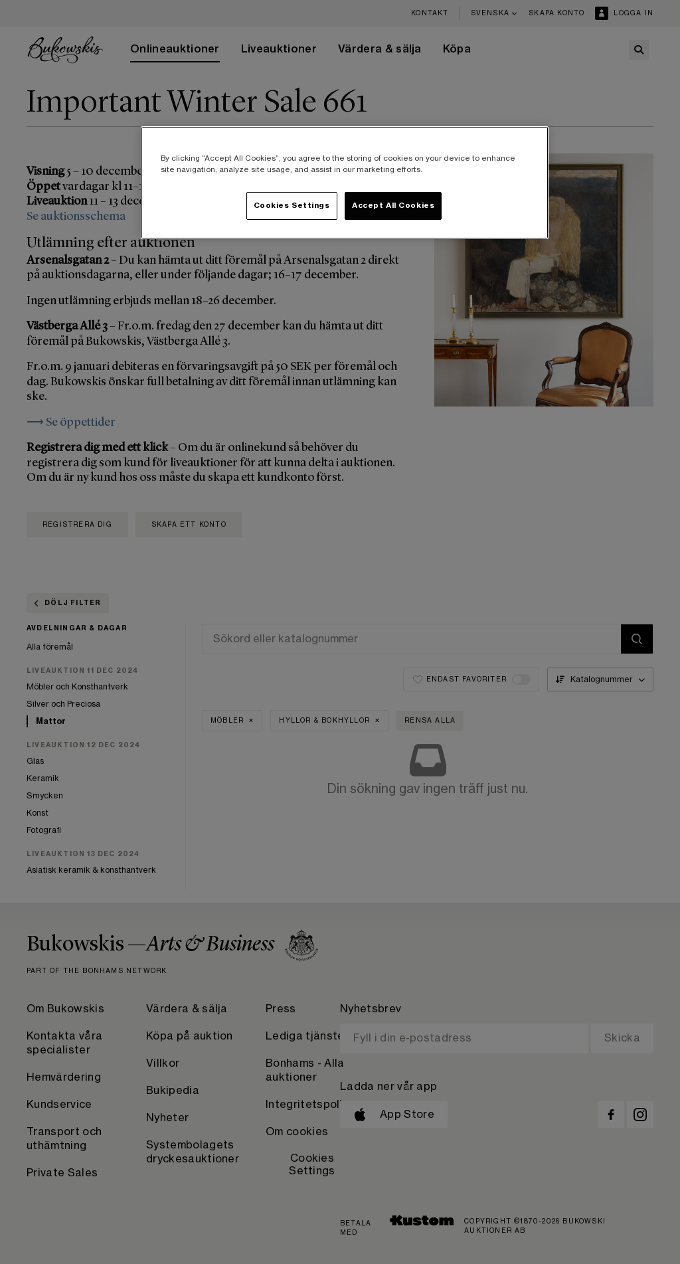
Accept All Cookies (393, 205)
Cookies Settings (292, 205)
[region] (345, 182)
